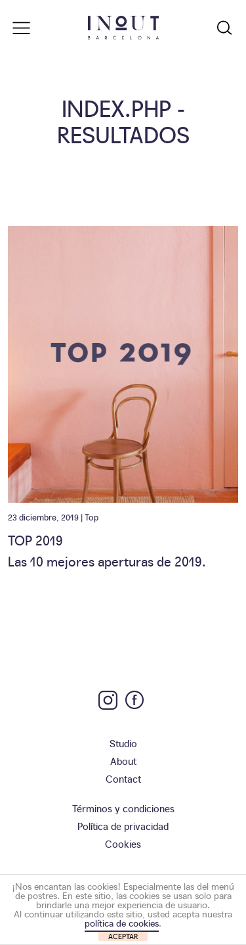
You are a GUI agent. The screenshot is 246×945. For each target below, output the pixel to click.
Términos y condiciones (123, 808)
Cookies (123, 843)
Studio (123, 743)
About (123, 761)
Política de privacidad (123, 826)
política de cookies (122, 922)
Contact (123, 778)
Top (91, 516)
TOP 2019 (35, 539)
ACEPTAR (123, 936)
